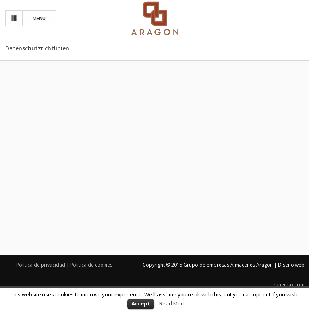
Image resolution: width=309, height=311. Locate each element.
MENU (27, 18)
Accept (140, 303)
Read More (172, 303)
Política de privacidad (40, 264)
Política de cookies (91, 264)
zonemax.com (289, 284)
